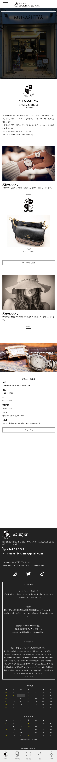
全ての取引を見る (28, 262)
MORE (28, 194)
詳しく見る (29, 430)
